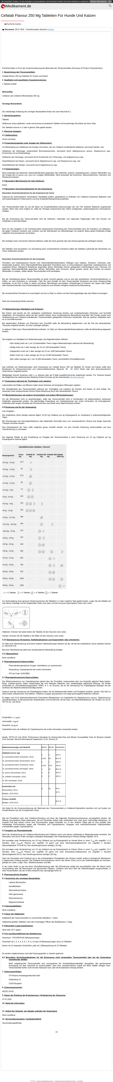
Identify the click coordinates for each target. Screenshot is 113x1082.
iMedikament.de (16, 6)
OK (110, 1)
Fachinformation (12, 24)
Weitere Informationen (98, 1)
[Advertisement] (56, 49)
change (51, 29)
